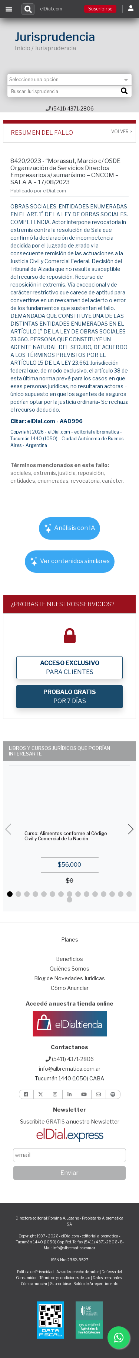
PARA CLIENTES (69, 667)
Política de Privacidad (35, 1271)
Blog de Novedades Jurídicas (69, 978)
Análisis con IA (69, 528)
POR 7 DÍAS (69, 696)
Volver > (121, 131)
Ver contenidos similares (70, 561)
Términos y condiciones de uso (64, 1277)
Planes (69, 939)
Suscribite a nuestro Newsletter (69, 1121)
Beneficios (69, 959)
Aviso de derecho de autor (77, 1271)
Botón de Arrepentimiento (95, 1283)
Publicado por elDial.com (38, 191)
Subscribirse (61, 1283)
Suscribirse (100, 9)
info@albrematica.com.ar (69, 1068)
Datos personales (107, 1277)
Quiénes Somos (69, 968)
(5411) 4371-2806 (70, 108)
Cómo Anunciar (70, 988)
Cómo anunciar (34, 1283)
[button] (10, 894)
